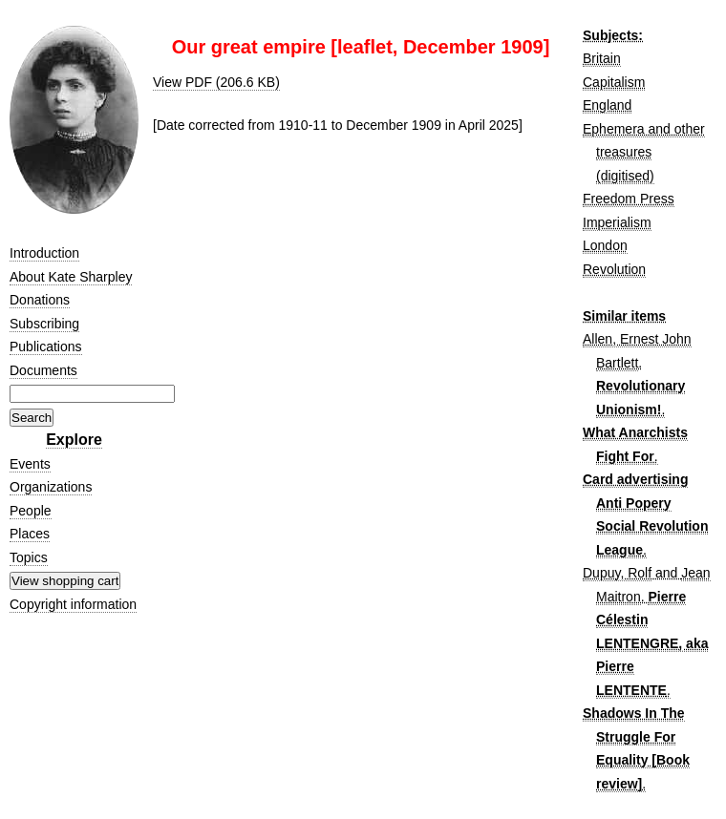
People (31, 510)
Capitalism (614, 82)
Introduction (44, 253)
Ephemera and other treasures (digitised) (644, 152)
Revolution (614, 269)
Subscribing (44, 323)
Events (30, 464)
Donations (40, 299)
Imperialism (617, 222)
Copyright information (73, 604)
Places (30, 533)
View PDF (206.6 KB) (216, 82)
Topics (29, 557)
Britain (602, 58)
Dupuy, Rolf (617, 572)
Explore (74, 439)
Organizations (51, 486)
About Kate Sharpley (71, 276)
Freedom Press (628, 198)
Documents (43, 370)
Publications (46, 346)
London (605, 245)
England (607, 105)
